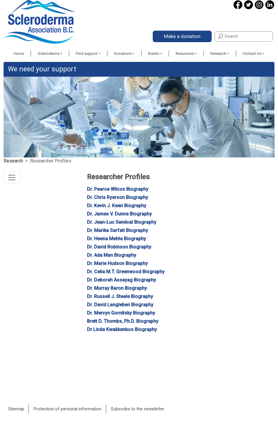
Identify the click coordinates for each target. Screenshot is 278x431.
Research (218, 53)
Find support (87, 53)
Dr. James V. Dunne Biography (119, 214)
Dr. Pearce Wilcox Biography (117, 189)
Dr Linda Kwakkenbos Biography (122, 329)
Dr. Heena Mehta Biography (116, 238)
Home (19, 53)
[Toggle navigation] (12, 177)
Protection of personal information (67, 409)
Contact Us (252, 53)
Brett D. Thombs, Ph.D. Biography (122, 321)
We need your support (42, 69)
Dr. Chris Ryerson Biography (117, 197)
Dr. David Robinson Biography (119, 247)
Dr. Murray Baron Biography (117, 288)
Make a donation (182, 36)
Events (153, 53)
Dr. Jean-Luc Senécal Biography (121, 222)
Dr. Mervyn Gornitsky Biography (121, 313)
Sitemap (16, 409)
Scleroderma (49, 53)
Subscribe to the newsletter (137, 409)
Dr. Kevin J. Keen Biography (116, 205)
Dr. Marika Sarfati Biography (117, 230)
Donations (123, 53)
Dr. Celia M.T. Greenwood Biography (126, 271)
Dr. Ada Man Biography (111, 255)
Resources (185, 53)
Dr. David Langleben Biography (120, 304)
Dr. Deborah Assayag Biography (121, 280)
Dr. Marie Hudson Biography (117, 263)
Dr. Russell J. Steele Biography (120, 296)
